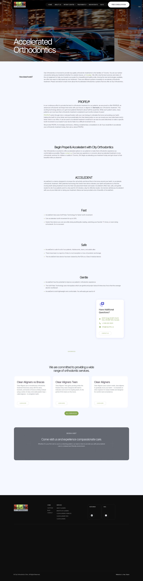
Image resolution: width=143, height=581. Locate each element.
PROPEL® (47, 119)
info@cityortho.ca (108, 326)
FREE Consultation (119, 4)
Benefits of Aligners (63, 510)
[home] (20, 5)
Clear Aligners (61, 519)
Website (118, 574)
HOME (50, 4)
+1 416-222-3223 (108, 323)
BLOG (102, 4)
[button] (70, 4)
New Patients (93, 4)
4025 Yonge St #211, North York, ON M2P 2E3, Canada (110, 319)
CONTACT (50, 512)
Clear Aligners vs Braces (64, 513)
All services (71, 417)
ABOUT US (58, 4)
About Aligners (61, 508)
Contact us (106, 331)
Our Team (50, 508)
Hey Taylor (126, 574)
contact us (68, 157)
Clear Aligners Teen (62, 516)
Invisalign (89, 79)
